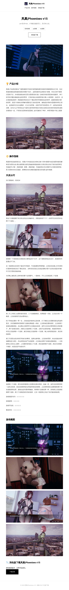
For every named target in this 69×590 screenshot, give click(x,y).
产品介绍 (27, 8)
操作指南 (33, 8)
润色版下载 (41, 8)
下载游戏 (13, 572)
